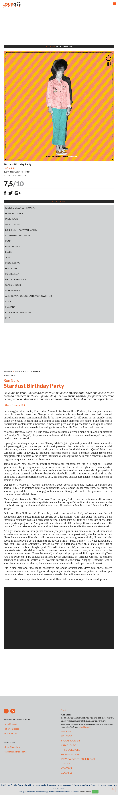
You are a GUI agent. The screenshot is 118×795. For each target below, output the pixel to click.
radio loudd (68, 745)
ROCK (8, 301)
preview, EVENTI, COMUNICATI (78, 759)
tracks (65, 763)
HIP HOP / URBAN (14, 213)
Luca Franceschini (15, 404)
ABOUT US (66, 772)
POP (7, 318)
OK (95, 792)
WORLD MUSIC (13, 224)
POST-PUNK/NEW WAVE (17, 235)
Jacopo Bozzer (10, 733)
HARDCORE (11, 268)
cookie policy (85, 792)
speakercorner (70, 740)
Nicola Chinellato (12, 747)
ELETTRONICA (12, 246)
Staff (63, 710)
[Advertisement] (59, 31)
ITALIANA (10, 307)
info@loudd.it (85, 727)
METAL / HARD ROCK (16, 279)
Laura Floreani (11, 724)
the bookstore (70, 750)
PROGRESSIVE (12, 263)
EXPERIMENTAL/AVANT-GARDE (21, 229)
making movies (70, 754)
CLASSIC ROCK (13, 285)
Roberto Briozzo (11, 728)
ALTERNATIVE (12, 290)
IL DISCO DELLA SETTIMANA (20, 207)
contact (66, 768)
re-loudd (66, 736)
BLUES (8, 252)
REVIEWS (8, 371)
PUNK (8, 241)
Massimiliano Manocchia (15, 751)
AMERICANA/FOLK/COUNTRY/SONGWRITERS (29, 296)
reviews (66, 731)
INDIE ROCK (11, 218)
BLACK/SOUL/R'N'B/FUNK (18, 312)
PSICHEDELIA (12, 274)
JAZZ (7, 257)
